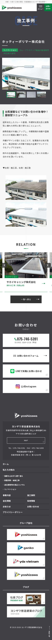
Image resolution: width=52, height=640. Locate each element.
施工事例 (31, 495)
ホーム (6, 464)
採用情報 (31, 500)
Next (47, 74)
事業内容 (7, 495)
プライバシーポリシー (13, 512)
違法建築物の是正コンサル (14, 485)
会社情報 (7, 500)
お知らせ (7, 506)
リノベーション (10, 489)
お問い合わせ (33, 506)
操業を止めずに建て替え (13, 476)
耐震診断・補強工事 (12, 480)
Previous (5, 74)
